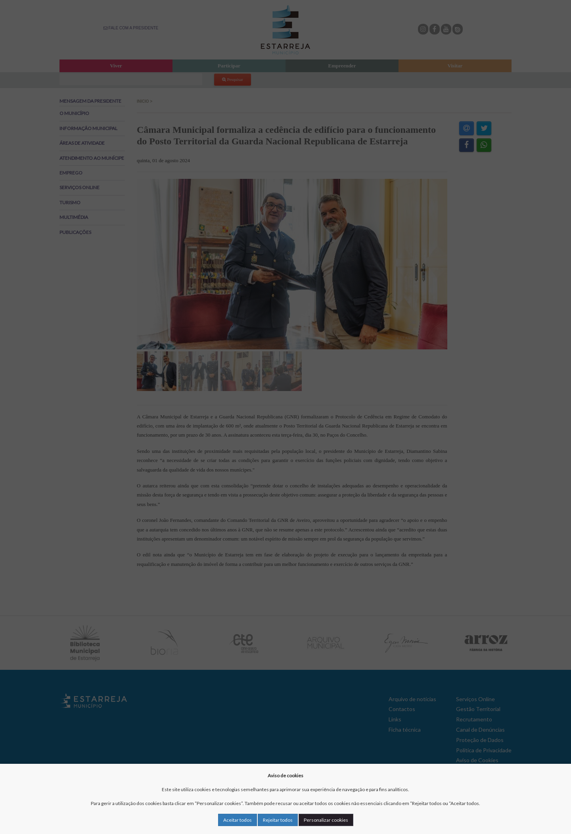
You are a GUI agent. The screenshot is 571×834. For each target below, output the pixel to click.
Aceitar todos (237, 820)
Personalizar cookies (326, 820)
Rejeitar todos (278, 820)
